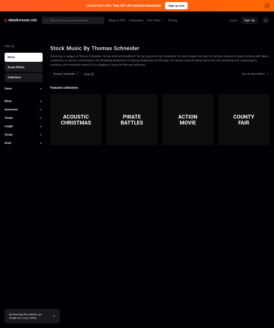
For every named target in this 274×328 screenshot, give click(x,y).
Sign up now (176, 5)
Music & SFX (117, 20)
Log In (233, 20)
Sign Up (249, 20)
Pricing (172, 20)
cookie (25, 317)
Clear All (55, 59)
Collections (136, 20)
